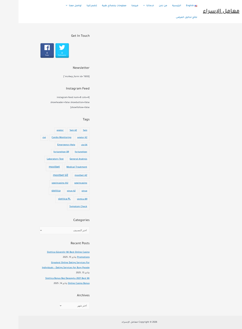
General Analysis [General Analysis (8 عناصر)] (60, 159)
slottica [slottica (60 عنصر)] (37, 191)
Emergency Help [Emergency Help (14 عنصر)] (48, 145)
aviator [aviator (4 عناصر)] (41, 130)
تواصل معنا (55, 6)
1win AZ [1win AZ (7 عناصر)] (54, 130)
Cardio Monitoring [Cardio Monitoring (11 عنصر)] (43, 137)
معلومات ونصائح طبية (95, 6)
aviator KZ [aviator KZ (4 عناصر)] (64, 138)
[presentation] (126, 6)
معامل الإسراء (203, 12)
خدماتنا (130, 6)
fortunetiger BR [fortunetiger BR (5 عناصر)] (42, 152)
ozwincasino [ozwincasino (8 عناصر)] (62, 183)
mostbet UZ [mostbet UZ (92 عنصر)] (42, 175)
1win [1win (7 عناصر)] (66, 130)
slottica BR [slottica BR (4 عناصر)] (63, 199)
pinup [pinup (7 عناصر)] (66, 191)
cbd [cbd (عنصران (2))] (25, 138)
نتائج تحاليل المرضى (168, 17)
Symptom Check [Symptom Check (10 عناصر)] (60, 206)
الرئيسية (158, 6)
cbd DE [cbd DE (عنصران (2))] (66, 145)
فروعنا (116, 6)
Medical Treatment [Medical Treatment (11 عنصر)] (58, 167)
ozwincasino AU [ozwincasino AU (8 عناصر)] (41, 183)
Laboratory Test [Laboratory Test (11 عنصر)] (36, 159)
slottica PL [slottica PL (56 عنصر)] (46, 199)
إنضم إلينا (73, 6)
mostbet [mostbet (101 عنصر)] (35, 167)
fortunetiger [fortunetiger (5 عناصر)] (62, 152)
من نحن (144, 6)
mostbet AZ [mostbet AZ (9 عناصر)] (62, 175)
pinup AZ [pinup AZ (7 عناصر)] (52, 191)
